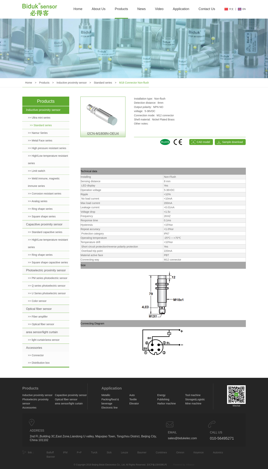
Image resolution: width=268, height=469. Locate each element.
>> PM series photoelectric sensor (47, 278)
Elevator (134, 403)
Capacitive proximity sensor (44, 224)
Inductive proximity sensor (72, 82)
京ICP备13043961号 (157, 464)
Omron (180, 452)
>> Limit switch (36, 170)
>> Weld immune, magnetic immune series (44, 182)
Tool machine (193, 395)
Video (159, 9)
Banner (51, 456)
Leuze (124, 452)
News (141, 9)
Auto (132, 395)
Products (121, 9)
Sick (109, 452)
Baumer (141, 452)
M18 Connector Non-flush (134, 82)
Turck (94, 452)
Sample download (232, 142)
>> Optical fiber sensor (41, 324)
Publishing (163, 399)
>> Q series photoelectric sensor (47, 285)
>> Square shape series (42, 216)
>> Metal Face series (40, 140)
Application (181, 9)
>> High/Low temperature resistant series (48, 159)
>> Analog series (37, 201)
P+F (79, 452)
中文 (231, 9)
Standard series (103, 82)
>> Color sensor (37, 300)
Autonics (218, 452)
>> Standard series (41, 125)
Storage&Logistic (195, 399)
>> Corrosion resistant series (44, 193)
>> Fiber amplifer (38, 316)
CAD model (203, 142)
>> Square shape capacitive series (48, 262)
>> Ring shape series (40, 208)
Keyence (199, 452)
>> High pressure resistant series (47, 148)
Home (78, 9)
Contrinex (161, 452)
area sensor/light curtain (42, 332)
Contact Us (207, 9)
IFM (65, 452)
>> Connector (36, 355)
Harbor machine (166, 403)
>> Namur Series (38, 132)
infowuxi (190, 464)
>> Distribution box (39, 362)
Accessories (34, 347)
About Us (99, 9)
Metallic (105, 395)
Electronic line (109, 407)
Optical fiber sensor (39, 308)
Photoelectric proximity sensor (46, 270)
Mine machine (193, 403)
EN (244, 9)
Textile (133, 399)
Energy (161, 395)
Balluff (50, 452)
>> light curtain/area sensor (44, 339)
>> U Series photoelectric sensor (47, 293)
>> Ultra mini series (39, 117)
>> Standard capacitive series (45, 232)
